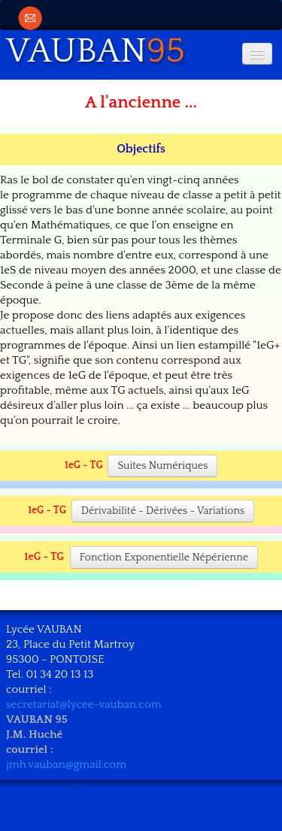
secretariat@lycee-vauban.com (84, 704)
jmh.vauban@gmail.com (66, 764)
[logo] (101, 49)
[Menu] (257, 54)
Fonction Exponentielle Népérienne (164, 557)
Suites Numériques (162, 466)
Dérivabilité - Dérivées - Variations (162, 511)
